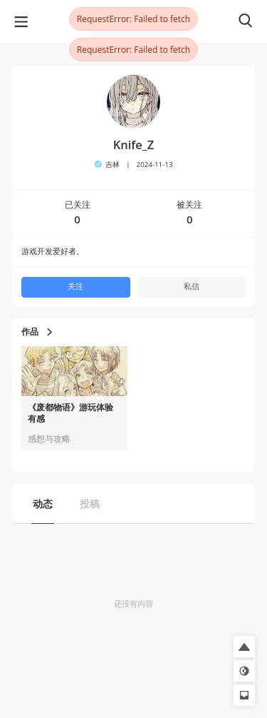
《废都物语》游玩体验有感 (70, 413)
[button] (244, 646)
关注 (75, 286)
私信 (191, 286)
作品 (36, 332)
